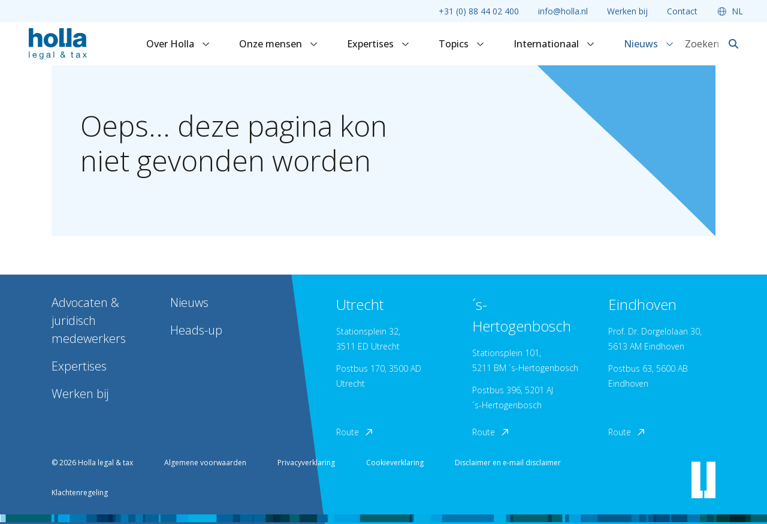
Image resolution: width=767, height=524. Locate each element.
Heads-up (196, 330)
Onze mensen (278, 43)
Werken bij (627, 11)
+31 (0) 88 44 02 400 (479, 11)
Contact (682, 11)
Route (355, 432)
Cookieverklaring (395, 462)
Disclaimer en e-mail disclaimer (508, 462)
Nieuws (649, 43)
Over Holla (178, 43)
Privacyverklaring (306, 462)
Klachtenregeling (80, 492)
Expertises (378, 43)
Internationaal (554, 43)
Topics (462, 43)
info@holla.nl (563, 11)
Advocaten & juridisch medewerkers (89, 320)
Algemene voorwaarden (205, 462)
